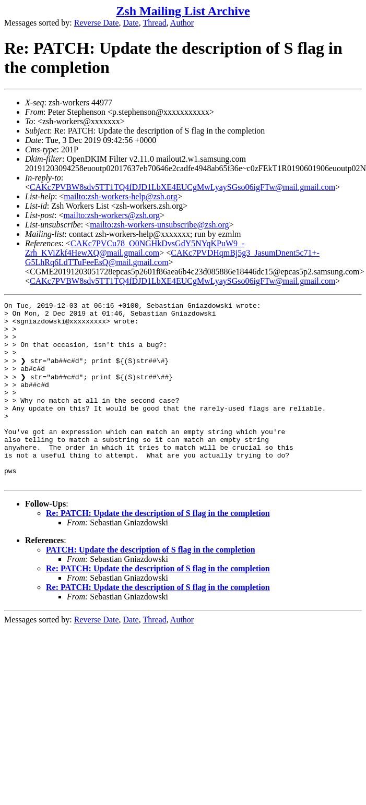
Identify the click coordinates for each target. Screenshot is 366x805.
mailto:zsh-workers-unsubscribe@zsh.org (159, 224)
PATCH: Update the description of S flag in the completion (150, 584)
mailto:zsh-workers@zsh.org (111, 215)
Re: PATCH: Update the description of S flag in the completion (158, 548)
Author (182, 22)
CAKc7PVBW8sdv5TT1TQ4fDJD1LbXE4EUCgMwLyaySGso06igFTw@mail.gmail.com (182, 187)
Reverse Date (96, 22)
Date (131, 22)
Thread (154, 22)
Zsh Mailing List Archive (183, 11)
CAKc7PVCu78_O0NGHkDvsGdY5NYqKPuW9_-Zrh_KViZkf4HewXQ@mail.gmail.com (134, 248)
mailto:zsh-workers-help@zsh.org (121, 196)
